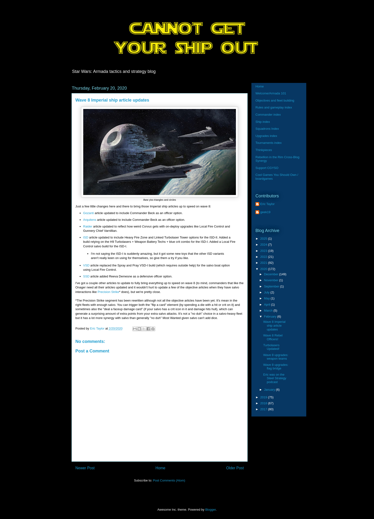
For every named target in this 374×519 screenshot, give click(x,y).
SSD (86, 276)
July (267, 292)
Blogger (210, 509)
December (271, 274)
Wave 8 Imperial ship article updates (274, 325)
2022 (264, 257)
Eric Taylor (267, 204)
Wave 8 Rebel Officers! (272, 337)
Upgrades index (266, 136)
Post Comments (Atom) (169, 480)
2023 (264, 251)
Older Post (235, 468)
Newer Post (85, 468)
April (267, 304)
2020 (264, 269)
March (269, 310)
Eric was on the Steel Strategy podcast (274, 378)
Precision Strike (108, 292)
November (271, 280)
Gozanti (88, 213)
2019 (264, 397)
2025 (264, 238)
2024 (264, 244)
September (272, 286)
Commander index (268, 114)
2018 (264, 403)
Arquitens (89, 220)
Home (161, 468)
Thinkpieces (263, 150)
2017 (264, 409)
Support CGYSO (266, 168)
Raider (87, 226)
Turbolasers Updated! (271, 347)
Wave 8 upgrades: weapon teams (275, 357)
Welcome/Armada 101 (270, 93)
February (270, 316)
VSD (86, 265)
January (270, 389)
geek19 (265, 212)
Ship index (262, 122)
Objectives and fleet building (274, 100)
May (267, 298)
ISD (85, 237)
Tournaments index (268, 143)
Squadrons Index (267, 128)
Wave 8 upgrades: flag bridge (275, 366)
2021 (264, 263)
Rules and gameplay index (273, 107)
